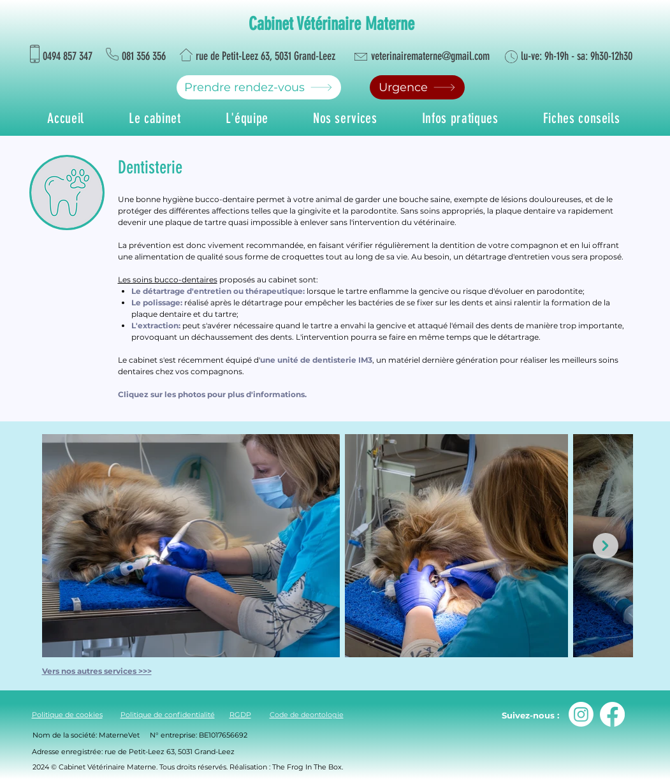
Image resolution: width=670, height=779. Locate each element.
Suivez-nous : (530, 715)
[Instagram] (581, 714)
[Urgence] (417, 87)
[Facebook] (612, 714)
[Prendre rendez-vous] (259, 87)
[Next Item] (605, 545)
